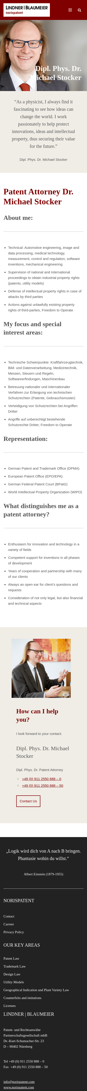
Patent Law (11, 958)
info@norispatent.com (19, 1082)
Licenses (9, 1006)
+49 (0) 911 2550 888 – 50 (42, 785)
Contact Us (28, 801)
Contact (8, 916)
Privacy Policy (13, 932)
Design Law (11, 974)
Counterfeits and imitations (22, 998)
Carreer (8, 924)
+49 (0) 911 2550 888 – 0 (41, 779)
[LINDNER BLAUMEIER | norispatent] (26, 10)
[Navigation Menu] (70, 10)
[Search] (79, 10)
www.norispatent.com (18, 1087)
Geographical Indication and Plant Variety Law (36, 990)
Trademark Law (14, 966)
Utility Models (13, 982)
